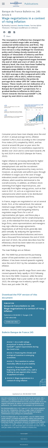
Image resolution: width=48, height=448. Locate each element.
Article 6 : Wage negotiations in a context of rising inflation (20, 379)
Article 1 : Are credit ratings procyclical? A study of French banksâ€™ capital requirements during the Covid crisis (22, 345)
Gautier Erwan (23, 25)
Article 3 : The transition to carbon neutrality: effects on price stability (21, 362)
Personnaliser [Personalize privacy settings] (24, 444)
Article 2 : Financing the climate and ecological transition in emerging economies (21, 354)
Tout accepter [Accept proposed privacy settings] (24, 433)
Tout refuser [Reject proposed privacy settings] (24, 439)
